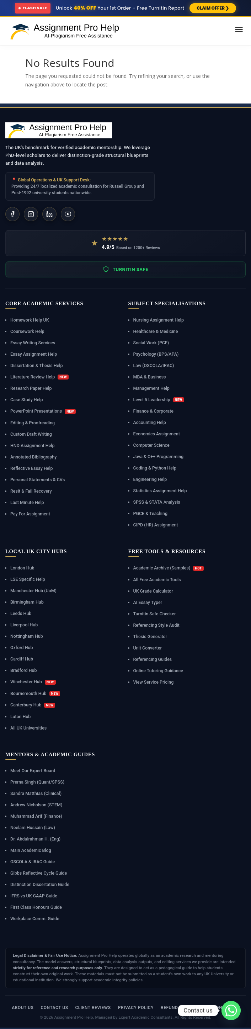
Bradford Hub (23, 670)
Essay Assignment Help (33, 354)
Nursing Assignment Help (158, 320)
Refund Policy (178, 1007)
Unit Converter (147, 648)
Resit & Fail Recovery (31, 491)
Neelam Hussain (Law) (32, 827)
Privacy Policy (136, 1007)
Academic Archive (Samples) (168, 568)
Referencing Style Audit (156, 625)
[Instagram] (31, 214)
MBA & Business (149, 377)
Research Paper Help (31, 388)
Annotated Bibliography (33, 457)
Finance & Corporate (153, 411)
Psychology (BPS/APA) (156, 354)
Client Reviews (93, 1007)
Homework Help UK (29, 320)
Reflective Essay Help (31, 468)
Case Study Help (26, 399)
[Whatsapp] (231, 1010)
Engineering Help (150, 479)
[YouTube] (68, 214)
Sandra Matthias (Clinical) (36, 793)
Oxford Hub (21, 647)
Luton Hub (20, 716)
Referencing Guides (152, 659)
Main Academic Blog (30, 850)
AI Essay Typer (147, 602)
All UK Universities (28, 728)
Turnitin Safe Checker (154, 613)
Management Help (151, 388)
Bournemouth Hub (35, 693)
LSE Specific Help (27, 579)
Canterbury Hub (32, 705)
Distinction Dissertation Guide (40, 884)
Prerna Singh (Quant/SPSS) (37, 782)
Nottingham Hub (26, 636)
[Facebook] (12, 214)
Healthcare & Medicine (155, 331)
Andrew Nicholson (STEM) (36, 804)
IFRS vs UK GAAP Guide (33, 895)
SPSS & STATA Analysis (157, 502)
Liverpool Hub (24, 624)
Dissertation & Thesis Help (36, 365)
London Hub (22, 568)
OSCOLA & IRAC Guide (32, 861)
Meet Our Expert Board (32, 770)
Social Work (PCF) (151, 342)
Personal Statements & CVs (37, 479)
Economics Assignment (156, 433)
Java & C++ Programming (158, 456)
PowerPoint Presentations (43, 411)
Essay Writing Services (32, 342)
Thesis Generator (150, 636)
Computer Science (151, 445)
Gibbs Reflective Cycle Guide (38, 873)
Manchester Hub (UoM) (33, 590)
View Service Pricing (153, 682)
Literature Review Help (39, 377)
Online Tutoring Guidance (158, 670)
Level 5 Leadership (158, 400)
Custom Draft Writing (31, 434)
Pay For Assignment (30, 513)
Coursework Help (27, 331)
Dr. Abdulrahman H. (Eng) (35, 839)
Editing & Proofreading (32, 422)
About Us (22, 1007)
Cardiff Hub (21, 659)
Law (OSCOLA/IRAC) (153, 365)
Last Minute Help (27, 502)
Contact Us (54, 1007)
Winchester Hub (33, 682)
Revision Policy (220, 1007)
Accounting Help (149, 422)
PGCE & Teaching (150, 513)
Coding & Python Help (155, 468)
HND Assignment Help (32, 445)
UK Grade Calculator (153, 591)
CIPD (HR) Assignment (155, 524)
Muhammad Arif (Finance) (36, 816)
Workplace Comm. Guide (34, 918)
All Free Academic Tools (157, 579)
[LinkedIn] (49, 214)
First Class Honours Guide (36, 907)
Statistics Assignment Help (160, 490)
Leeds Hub (21, 613)
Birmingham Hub (27, 602)
